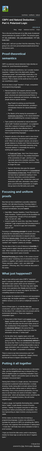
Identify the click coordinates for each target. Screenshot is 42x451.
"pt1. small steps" (10, 38)
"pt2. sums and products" (25, 38)
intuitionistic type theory (15, 116)
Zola (22, 446)
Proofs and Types (15, 153)
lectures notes (14, 238)
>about (37, 15)
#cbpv (38, 29)
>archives (24, 15)
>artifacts (31, 15)
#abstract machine (29, 29)
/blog (15, 29)
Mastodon (36, 446)
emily (31, 446)
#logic (20, 29)
